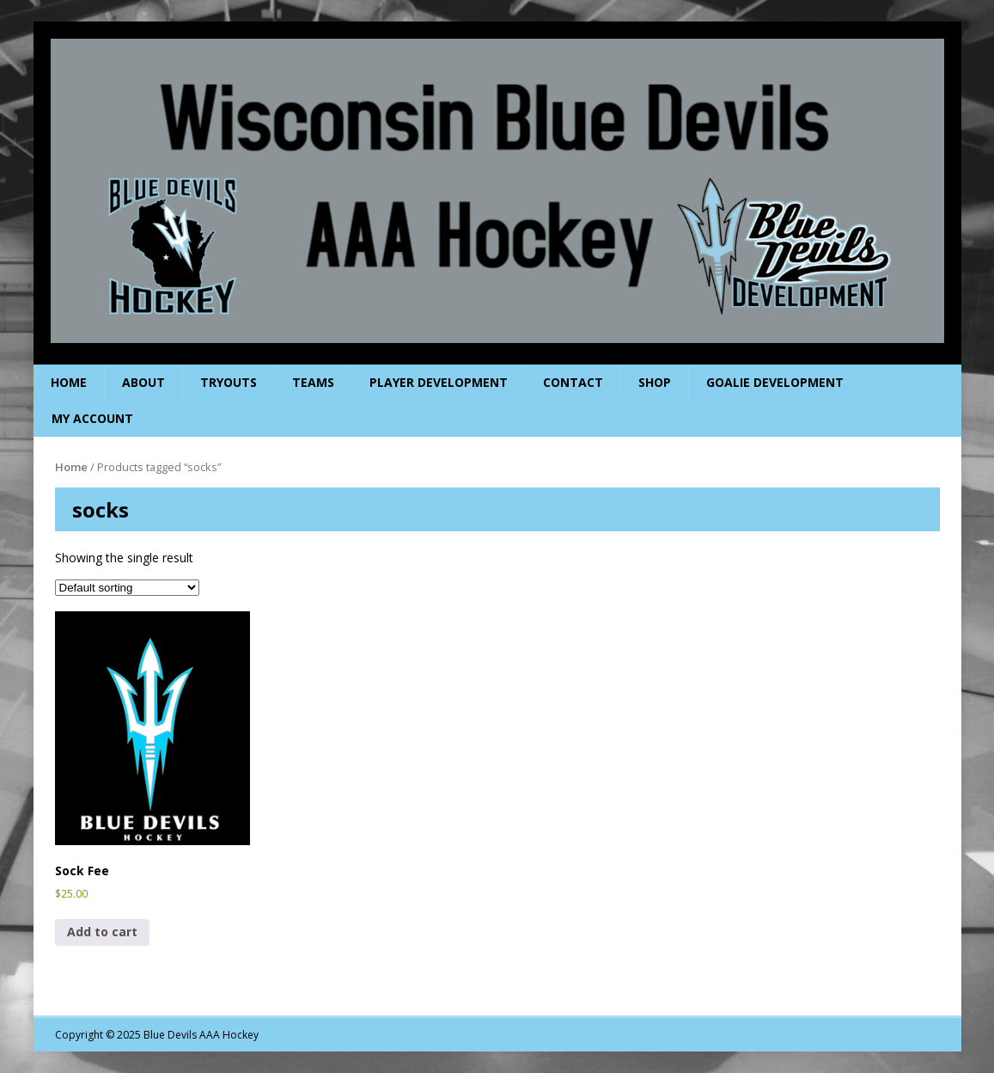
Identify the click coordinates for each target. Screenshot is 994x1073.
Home (69, 382)
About (143, 382)
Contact (573, 382)
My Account (92, 418)
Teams (313, 382)
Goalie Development (775, 382)
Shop (654, 382)
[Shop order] (127, 587)
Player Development (438, 382)
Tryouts (228, 382)
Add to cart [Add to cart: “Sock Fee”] (102, 931)
